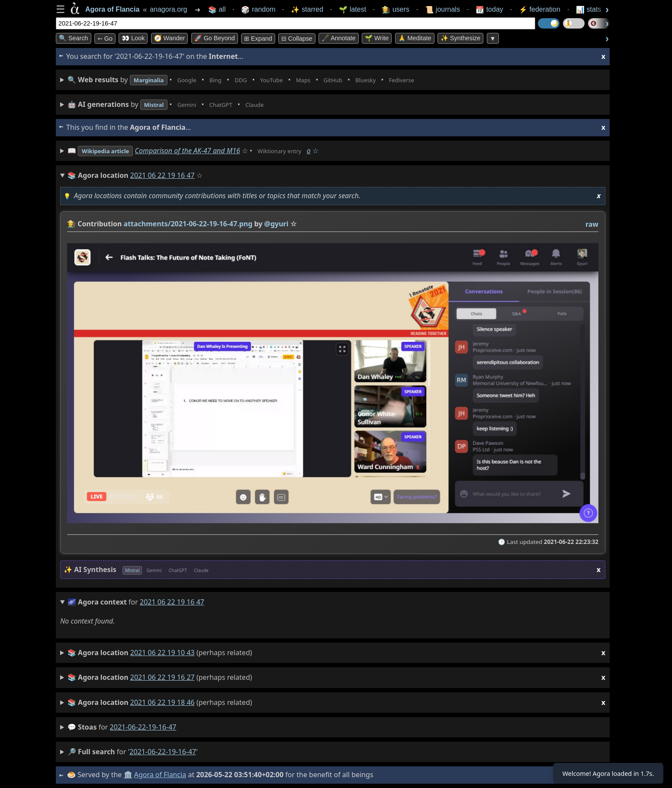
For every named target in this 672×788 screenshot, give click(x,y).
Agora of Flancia (161, 774)
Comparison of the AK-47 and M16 (198, 150)
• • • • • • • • (263, 80)
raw (591, 224)
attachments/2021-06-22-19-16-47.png (188, 223)
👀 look (133, 38)
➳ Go (105, 38)
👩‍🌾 (71, 223)
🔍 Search (73, 38)
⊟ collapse (296, 38)
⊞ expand (258, 38)
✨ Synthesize (460, 38)
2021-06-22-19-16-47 (143, 727)
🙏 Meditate (414, 38)
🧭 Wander (169, 38)
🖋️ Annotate (339, 38)
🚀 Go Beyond (214, 38)
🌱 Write (377, 38)
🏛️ (129, 774)
